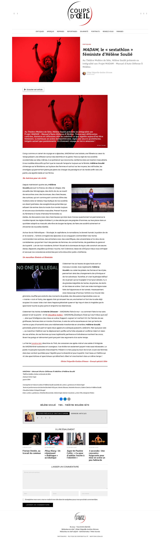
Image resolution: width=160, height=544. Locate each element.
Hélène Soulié (47, 405)
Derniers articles (79, 414)
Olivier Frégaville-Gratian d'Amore (99, 72)
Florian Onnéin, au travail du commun (32, 452)
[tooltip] (141, 13)
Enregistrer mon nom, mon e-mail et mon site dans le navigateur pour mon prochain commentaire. (61, 500)
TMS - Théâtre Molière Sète (74, 405)
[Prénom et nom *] (140, 512)
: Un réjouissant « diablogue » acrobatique (52, 454)
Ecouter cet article (33, 89)
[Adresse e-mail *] (140, 520)
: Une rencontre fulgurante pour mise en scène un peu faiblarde (97, 456)
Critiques (87, 44)
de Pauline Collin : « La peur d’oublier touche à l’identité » (75, 454)
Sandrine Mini (37, 343)
